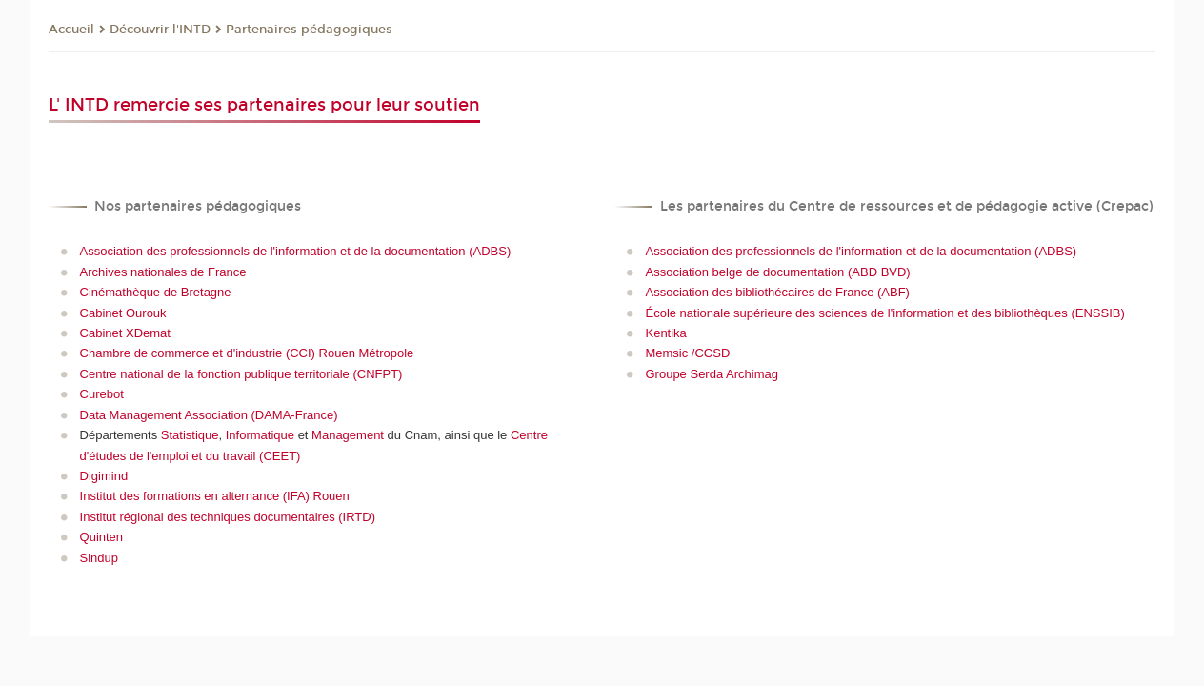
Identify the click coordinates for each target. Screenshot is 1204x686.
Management (347, 435)
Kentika (665, 333)
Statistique (190, 435)
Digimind (104, 476)
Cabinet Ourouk (123, 313)
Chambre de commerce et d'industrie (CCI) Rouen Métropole (247, 353)
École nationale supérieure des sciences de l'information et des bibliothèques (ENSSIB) (884, 313)
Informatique (260, 435)
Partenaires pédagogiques (309, 29)
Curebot (102, 394)
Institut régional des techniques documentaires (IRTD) (227, 517)
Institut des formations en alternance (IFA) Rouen (215, 496)
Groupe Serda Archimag (711, 374)
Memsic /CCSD (687, 353)
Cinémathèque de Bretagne (155, 292)
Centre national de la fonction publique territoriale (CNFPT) (241, 374)
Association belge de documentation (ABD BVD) (777, 272)
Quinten (102, 537)
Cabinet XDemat (125, 333)
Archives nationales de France (163, 272)
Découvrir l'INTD (160, 29)
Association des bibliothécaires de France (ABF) (777, 292)
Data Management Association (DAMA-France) (209, 415)
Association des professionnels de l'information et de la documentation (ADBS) (296, 251)
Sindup (99, 558)
